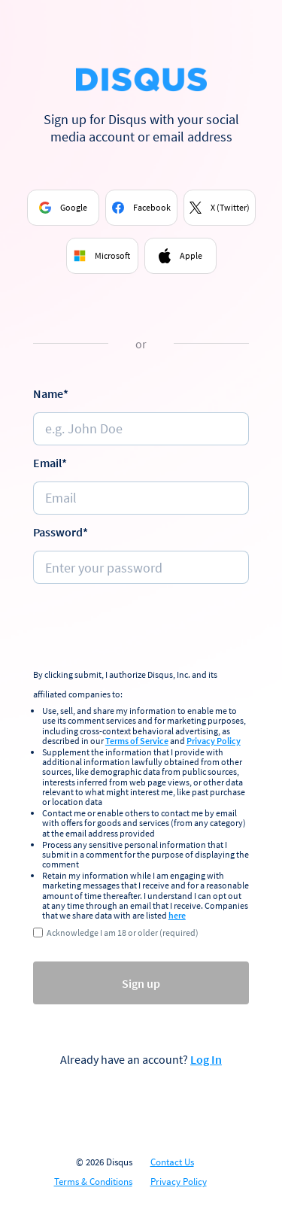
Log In (206, 1059)
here (177, 915)
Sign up (141, 983)
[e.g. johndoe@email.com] (141, 498)
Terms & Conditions (93, 1182)
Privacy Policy (213, 740)
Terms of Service (136, 740)
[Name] (141, 428)
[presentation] (147, 628)
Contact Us (172, 1162)
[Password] (141, 567)
